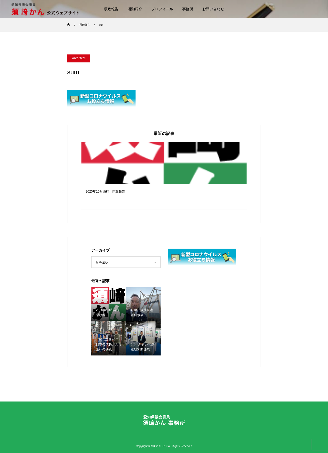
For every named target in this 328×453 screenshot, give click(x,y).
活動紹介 (135, 9)
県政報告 (111, 9)
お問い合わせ (213, 9)
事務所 (187, 9)
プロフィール (162, 9)
